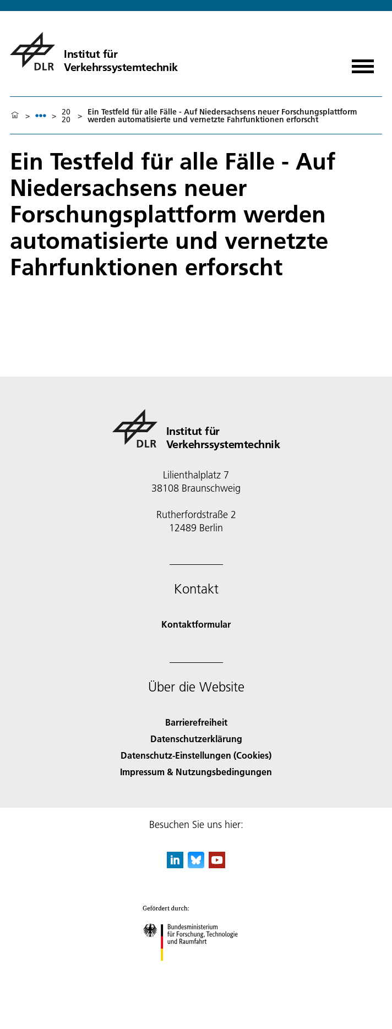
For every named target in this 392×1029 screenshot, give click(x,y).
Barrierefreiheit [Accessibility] (196, 722)
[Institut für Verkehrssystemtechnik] (94, 51)
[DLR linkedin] (175, 864)
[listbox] (40, 115)
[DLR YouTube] (217, 864)
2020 (66, 115)
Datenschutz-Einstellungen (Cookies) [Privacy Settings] (196, 755)
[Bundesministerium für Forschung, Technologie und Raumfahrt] (196, 970)
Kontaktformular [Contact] (196, 624)
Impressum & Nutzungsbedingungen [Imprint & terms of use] (196, 771)
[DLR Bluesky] (196, 864)
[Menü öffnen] (363, 62)
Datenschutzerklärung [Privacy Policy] (196, 738)
